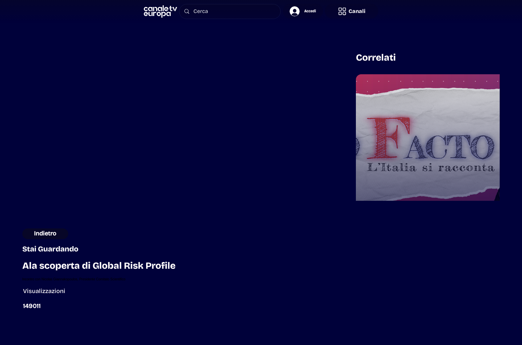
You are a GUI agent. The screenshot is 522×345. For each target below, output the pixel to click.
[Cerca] (230, 11)
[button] (351, 11)
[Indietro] (45, 233)
